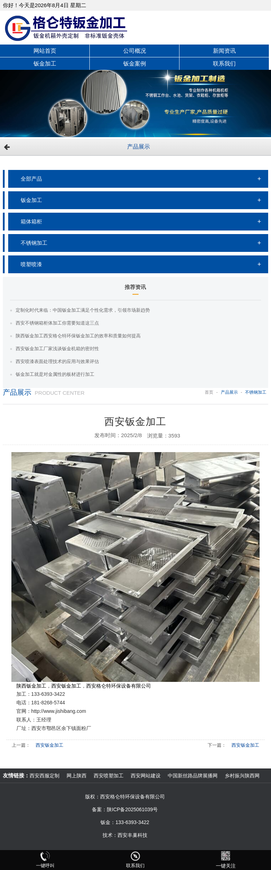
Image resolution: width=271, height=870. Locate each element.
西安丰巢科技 (132, 835)
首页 (209, 392)
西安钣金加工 (49, 745)
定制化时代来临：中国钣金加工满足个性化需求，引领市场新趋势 (83, 310)
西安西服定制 (44, 775)
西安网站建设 (146, 775)
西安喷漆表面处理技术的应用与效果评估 (57, 361)
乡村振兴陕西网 (242, 775)
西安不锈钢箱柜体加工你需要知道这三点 (57, 323)
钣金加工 (31, 200)
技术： (110, 835)
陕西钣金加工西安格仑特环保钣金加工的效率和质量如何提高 (78, 335)
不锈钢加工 (34, 243)
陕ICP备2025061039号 (132, 809)
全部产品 (31, 179)
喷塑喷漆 (31, 264)
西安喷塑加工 (109, 775)
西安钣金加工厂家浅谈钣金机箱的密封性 (57, 348)
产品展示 (138, 147)
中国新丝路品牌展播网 (193, 775)
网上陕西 (77, 775)
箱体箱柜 (31, 221)
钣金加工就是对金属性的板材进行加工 (55, 374)
